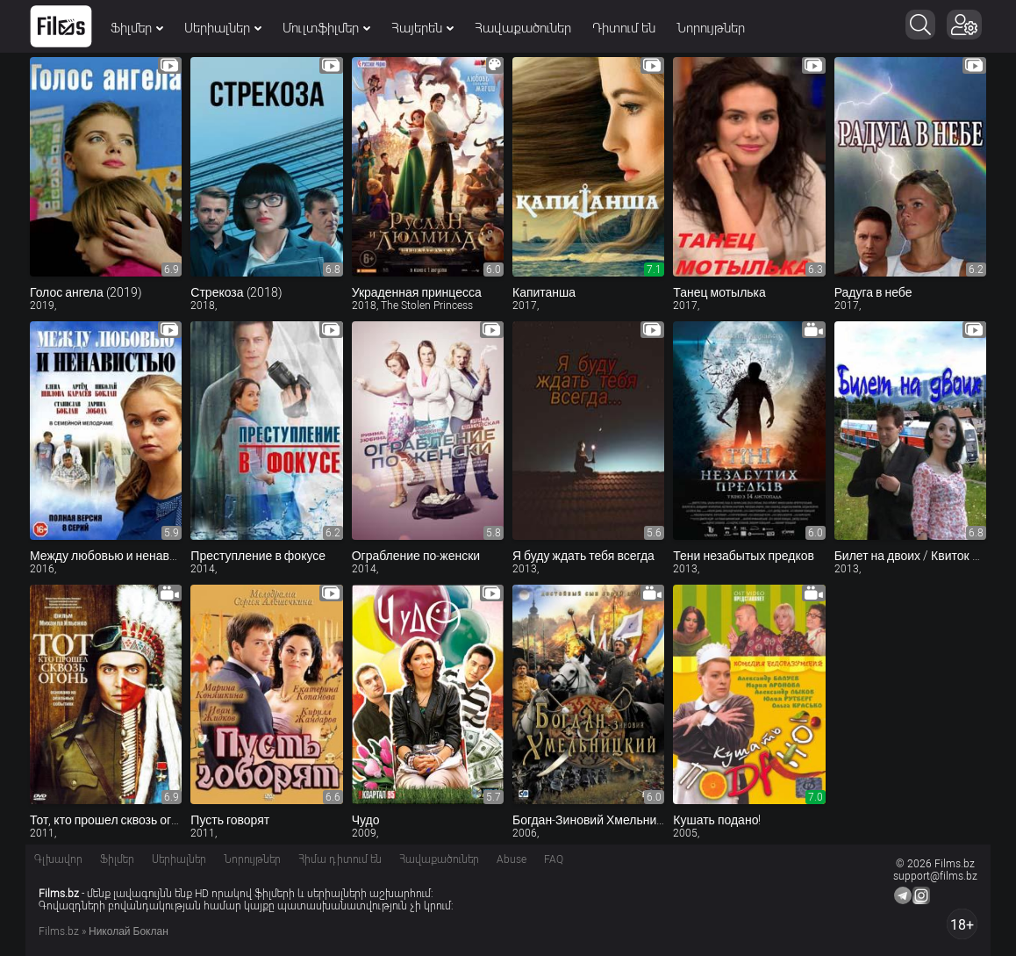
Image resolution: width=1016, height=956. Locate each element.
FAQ (553, 859)
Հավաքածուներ (523, 28)
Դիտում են (623, 28)
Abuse (511, 859)
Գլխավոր (58, 859)
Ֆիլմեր (137, 28)
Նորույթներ (710, 28)
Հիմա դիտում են (340, 859)
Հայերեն (422, 28)
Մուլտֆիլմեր (326, 28)
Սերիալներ (222, 28)
